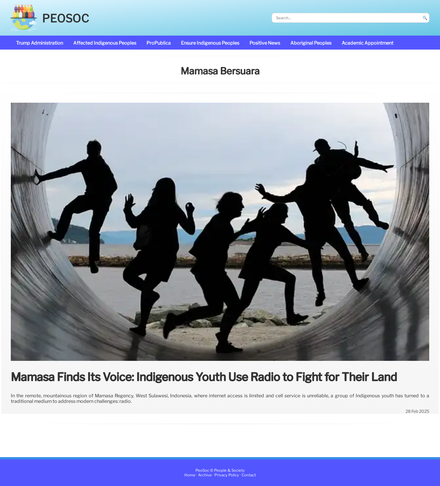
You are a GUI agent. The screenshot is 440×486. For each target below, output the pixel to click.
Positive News (264, 43)
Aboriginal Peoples (310, 43)
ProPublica (158, 43)
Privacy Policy (226, 475)
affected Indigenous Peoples (104, 43)
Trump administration (39, 43)
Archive (205, 475)
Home (189, 475)
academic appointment (367, 43)
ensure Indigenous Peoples (210, 43)
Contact (249, 475)
